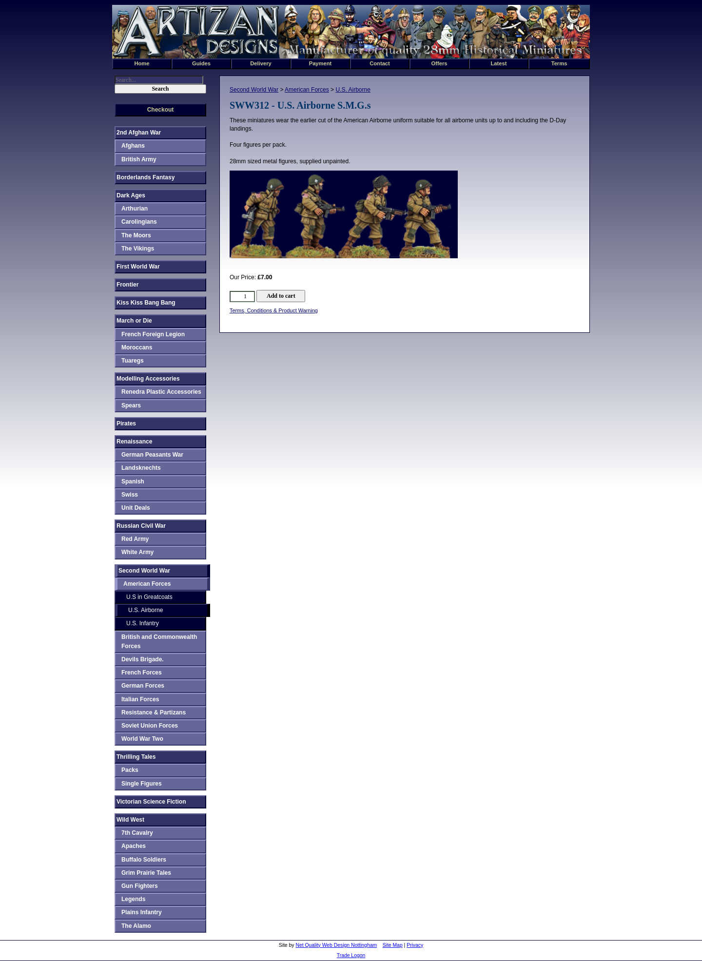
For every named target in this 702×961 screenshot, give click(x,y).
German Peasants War (152, 454)
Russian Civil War (141, 525)
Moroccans (136, 347)
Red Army (135, 539)
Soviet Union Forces (149, 725)
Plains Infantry (141, 912)
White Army (137, 552)
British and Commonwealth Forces (159, 642)
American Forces (307, 89)
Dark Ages (131, 195)
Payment (320, 63)
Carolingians (139, 221)
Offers (439, 63)
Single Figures (141, 783)
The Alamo (136, 926)
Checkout (160, 109)
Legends (133, 899)
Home (141, 63)
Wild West (130, 819)
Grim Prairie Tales (146, 872)
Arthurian (134, 208)
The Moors (136, 235)
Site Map (393, 945)
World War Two (142, 738)
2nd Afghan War (139, 132)
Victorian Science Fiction (151, 801)
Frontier (127, 284)
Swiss (129, 494)
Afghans (133, 145)
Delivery (261, 63)
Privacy (415, 945)
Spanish (132, 481)
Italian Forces (140, 699)
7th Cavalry (137, 832)
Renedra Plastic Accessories (161, 391)
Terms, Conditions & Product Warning (274, 310)
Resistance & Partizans (153, 712)
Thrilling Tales (136, 756)
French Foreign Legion (153, 334)
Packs (129, 770)
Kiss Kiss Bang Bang (146, 302)
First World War (138, 266)
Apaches (133, 846)
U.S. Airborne (352, 89)
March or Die (134, 320)
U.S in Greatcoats (149, 597)
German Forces (142, 685)
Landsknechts (141, 467)
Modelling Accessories (148, 378)
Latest (499, 63)
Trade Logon (351, 955)
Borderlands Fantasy (146, 177)
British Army (138, 159)
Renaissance (134, 441)
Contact (380, 63)
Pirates (126, 423)
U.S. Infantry (142, 623)
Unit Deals (135, 507)
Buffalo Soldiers (143, 859)
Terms (559, 63)
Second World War (254, 89)
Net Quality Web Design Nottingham (336, 945)
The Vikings (137, 248)
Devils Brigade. (142, 659)
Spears (131, 405)
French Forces (141, 672)
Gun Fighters (139, 886)
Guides (201, 63)
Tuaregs (132, 360)
